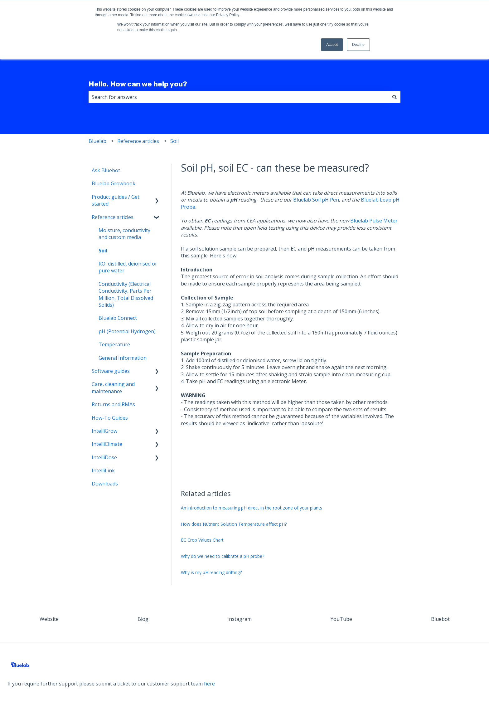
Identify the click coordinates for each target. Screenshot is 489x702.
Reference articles (138, 141)
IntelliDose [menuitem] (104, 457)
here (209, 683)
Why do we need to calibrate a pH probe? (222, 556)
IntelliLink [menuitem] (103, 470)
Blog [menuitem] (143, 619)
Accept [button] (332, 44)
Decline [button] (358, 44)
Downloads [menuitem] (105, 483)
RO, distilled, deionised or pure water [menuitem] (128, 267)
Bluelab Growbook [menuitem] (113, 183)
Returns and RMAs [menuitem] (113, 404)
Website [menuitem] (49, 619)
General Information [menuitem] (123, 357)
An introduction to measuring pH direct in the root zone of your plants (251, 508)
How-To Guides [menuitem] (110, 417)
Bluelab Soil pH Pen (316, 199)
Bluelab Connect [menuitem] (118, 317)
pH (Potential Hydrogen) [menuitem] (127, 331)
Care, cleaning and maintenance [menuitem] (113, 387)
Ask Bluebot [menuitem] (106, 170)
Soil (174, 141)
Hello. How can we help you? (138, 84)
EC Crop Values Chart (202, 540)
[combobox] (239, 97)
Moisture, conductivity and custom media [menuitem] (124, 234)
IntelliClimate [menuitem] (107, 444)
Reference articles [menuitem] (112, 217)
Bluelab (97, 141)
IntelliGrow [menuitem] (104, 430)
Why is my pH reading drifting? (211, 572)
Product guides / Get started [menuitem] (115, 200)
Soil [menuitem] (103, 250)
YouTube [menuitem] (341, 619)
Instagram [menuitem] (239, 619)
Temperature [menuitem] (114, 344)
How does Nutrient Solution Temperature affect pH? (234, 524)
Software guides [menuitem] (111, 371)
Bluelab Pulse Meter (374, 220)
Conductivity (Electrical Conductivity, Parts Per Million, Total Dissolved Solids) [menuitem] (126, 294)
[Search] (394, 97)
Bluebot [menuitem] (440, 619)
